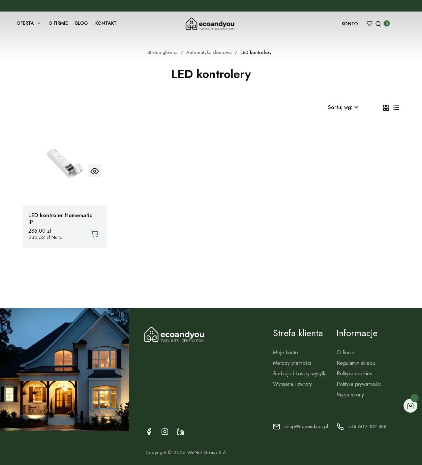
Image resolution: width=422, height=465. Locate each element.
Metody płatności (292, 363)
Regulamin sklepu (355, 363)
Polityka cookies (354, 374)
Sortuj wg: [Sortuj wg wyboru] (344, 107)
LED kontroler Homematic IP (60, 219)
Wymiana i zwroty (292, 385)
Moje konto (285, 353)
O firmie (345, 353)
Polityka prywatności (358, 385)
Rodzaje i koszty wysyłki (299, 374)
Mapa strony (350, 395)
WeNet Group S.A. (210, 453)
